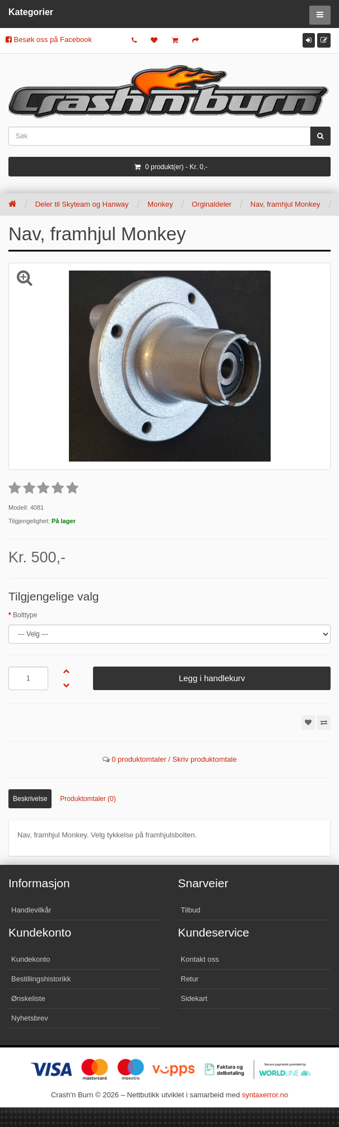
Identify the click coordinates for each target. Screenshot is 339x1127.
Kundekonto (30, 959)
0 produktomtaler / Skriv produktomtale (174, 759)
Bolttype (25, 615)
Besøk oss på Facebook (49, 39)
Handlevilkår (31, 910)
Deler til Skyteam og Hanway (82, 204)
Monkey (160, 204)
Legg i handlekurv (212, 678)
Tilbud (191, 910)
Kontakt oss (200, 959)
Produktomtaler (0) (87, 799)
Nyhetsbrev (29, 1018)
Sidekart (194, 998)
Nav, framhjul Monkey (285, 204)
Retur (190, 979)
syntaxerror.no (265, 1095)
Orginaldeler (211, 204)
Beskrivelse (30, 799)
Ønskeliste (28, 998)
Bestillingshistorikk (41, 979)
